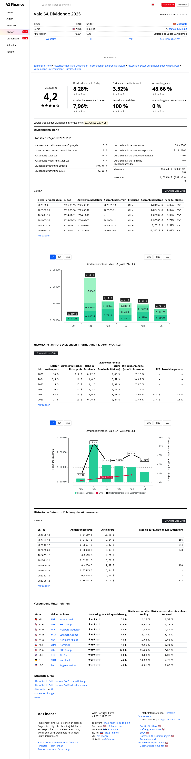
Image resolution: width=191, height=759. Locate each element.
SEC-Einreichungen (170, 38)
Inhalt (60, 745)
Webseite (51, 38)
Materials (182, 23)
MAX (67, 257)
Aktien (172, 14)
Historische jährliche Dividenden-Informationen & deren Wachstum (89, 65)
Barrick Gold (66, 619)
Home (163, 14)
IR (91, 38)
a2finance (113, 729)
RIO (53, 655)
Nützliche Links (73, 68)
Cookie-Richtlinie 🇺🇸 (150, 726)
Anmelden (182, 4)
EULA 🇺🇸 (144, 732)
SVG (148, 257)
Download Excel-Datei (174, 190)
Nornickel (65, 644)
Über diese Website (56, 742)
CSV (167, 257)
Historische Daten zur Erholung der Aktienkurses (153, 65)
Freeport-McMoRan (70, 629)
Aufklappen (44, 235)
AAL (53, 665)
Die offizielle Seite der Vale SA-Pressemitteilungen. (62, 681)
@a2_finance (112, 732)
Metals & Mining (178, 28)
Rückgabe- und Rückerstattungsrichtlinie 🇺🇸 (153, 741)
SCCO (54, 634)
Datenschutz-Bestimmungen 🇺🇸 (157, 735)
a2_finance (103, 735)
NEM (53, 640)
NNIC (54, 660)
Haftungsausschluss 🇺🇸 (152, 729)
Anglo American (68, 665)
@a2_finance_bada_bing (117, 722)
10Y (59, 257)
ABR (53, 619)
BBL (53, 650)
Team (52, 745)
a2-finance (109, 739)
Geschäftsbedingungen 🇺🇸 (154, 745)
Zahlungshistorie (43, 65)
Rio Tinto (64, 655)
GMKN (54, 645)
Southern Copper (69, 634)
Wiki (131, 38)
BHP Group (66, 624)
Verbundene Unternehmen (48, 68)
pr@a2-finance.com (170, 719)
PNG (157, 257)
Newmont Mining (69, 639)
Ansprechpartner (47, 749)
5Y (52, 257)
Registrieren (168, 4)
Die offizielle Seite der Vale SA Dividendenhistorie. (62, 685)
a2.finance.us (115, 726)
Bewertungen (65, 749)
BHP (53, 624)
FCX (53, 629)
